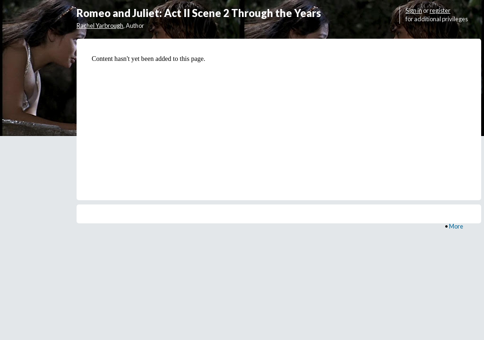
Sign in (414, 10)
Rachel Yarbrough (100, 25)
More (456, 226)
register (440, 10)
